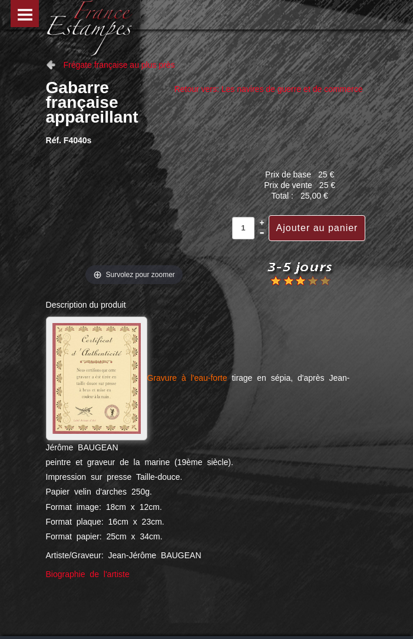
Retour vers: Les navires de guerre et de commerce (268, 89)
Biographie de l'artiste (88, 574)
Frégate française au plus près (119, 65)
